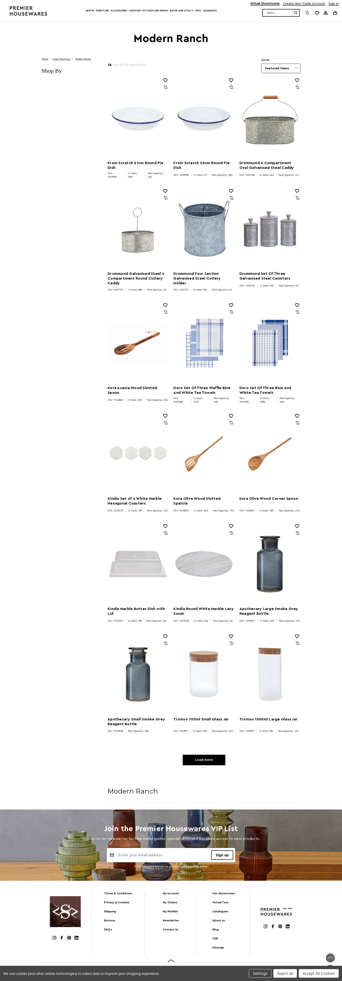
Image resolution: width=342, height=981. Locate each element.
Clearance (210, 11)
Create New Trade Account (304, 3)
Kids (198, 11)
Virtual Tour (220, 903)
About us (218, 920)
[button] (70, 71)
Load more (204, 760)
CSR (215, 939)
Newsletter (171, 920)
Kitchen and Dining (155, 11)
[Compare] (307, 12)
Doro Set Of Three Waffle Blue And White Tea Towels (201, 390)
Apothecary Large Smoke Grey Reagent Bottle (268, 611)
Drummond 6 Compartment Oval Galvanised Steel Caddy (266, 165)
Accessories (119, 11)
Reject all (285, 973)
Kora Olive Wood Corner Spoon (268, 498)
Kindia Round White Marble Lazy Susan (203, 611)
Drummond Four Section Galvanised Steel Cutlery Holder (197, 278)
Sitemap (218, 948)
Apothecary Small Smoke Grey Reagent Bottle (136, 721)
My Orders (170, 903)
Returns (109, 920)
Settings (260, 973)
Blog (215, 930)
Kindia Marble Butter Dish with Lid (136, 611)
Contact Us (170, 930)
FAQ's (108, 930)
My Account (171, 894)
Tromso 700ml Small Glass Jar (201, 719)
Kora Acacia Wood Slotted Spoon (132, 390)
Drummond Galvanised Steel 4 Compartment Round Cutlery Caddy (136, 278)
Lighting (135, 11)
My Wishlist (170, 911)
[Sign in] (326, 13)
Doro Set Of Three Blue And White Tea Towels (265, 390)
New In (90, 11)
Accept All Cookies (319, 973)
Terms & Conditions (118, 894)
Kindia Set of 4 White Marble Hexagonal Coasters (135, 501)
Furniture (102, 11)
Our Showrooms (223, 894)
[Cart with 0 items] (334, 13)
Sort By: (265, 60)
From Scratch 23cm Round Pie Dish (201, 165)
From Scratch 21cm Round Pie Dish (135, 165)
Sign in (333, 3)
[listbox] (280, 68)
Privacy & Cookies (116, 903)
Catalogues (220, 911)
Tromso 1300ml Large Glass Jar (268, 719)
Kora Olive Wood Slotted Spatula (196, 501)
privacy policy (199, 868)
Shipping (110, 911)
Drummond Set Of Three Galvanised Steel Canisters (265, 276)
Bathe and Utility (182, 11)
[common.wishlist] (317, 13)
